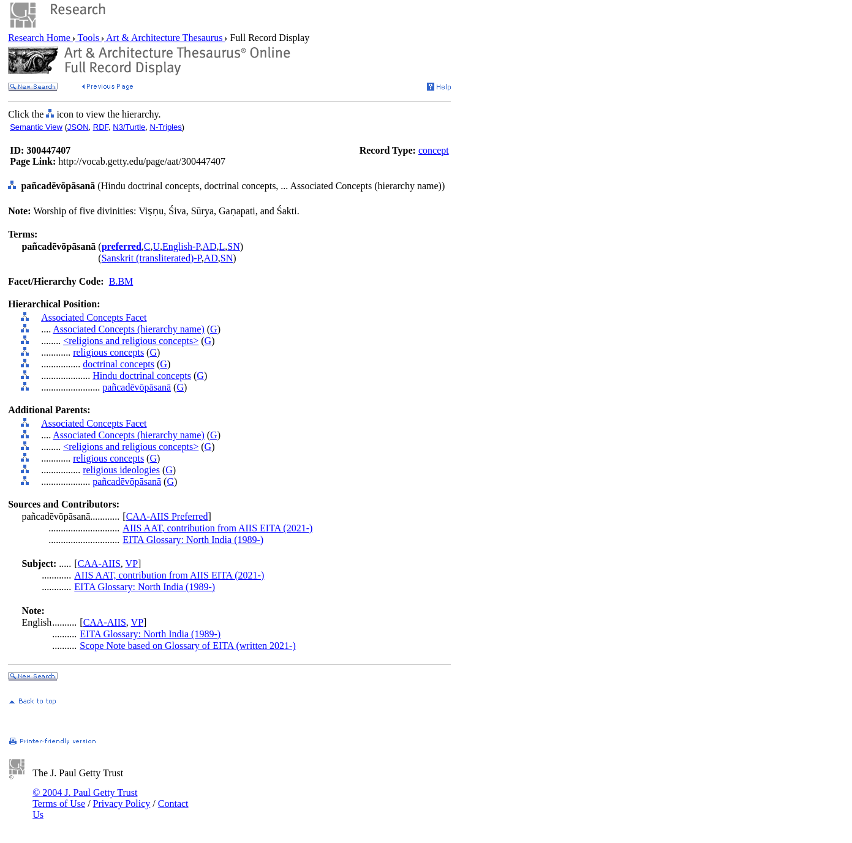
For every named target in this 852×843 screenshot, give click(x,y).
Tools (88, 37)
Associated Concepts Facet (93, 317)
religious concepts (108, 352)
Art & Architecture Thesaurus (164, 37)
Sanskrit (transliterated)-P (152, 258)
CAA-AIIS (99, 563)
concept (433, 150)
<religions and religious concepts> (130, 340)
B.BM (121, 281)
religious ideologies (121, 470)
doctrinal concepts (118, 364)
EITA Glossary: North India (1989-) (193, 539)
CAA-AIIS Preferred (167, 516)
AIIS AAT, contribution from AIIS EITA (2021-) (217, 528)
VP (132, 563)
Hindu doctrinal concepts (141, 375)
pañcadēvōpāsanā (136, 387)
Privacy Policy (122, 803)
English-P (181, 246)
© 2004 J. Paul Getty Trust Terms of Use (84, 798)
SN (233, 246)
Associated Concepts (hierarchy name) (128, 329)
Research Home (40, 37)
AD (209, 246)
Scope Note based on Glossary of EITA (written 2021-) (187, 645)
